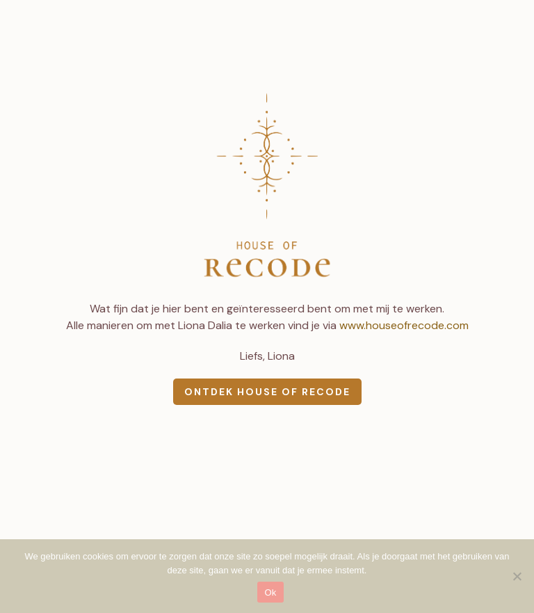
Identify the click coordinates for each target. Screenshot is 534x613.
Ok (270, 592)
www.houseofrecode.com (404, 325)
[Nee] (517, 576)
